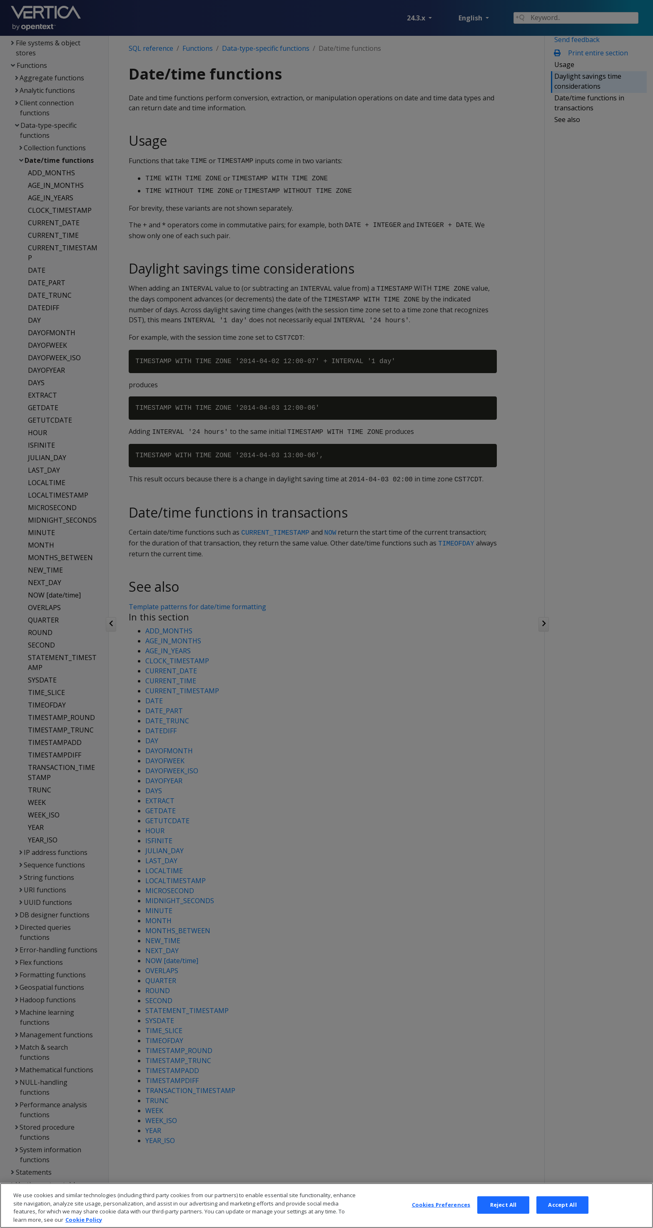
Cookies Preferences (441, 1215)
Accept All (562, 1215)
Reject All (503, 1215)
